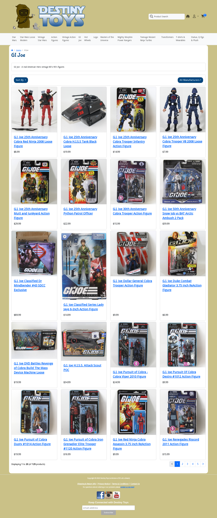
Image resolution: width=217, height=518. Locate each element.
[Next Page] (203, 464)
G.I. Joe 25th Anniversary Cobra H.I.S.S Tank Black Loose (80, 141)
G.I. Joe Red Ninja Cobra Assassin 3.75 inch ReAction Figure (132, 444)
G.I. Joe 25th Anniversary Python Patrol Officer (80, 211)
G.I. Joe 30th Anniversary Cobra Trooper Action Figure (132, 211)
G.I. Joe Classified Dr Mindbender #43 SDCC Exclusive (29, 285)
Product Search (159, 16)
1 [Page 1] (178, 463)
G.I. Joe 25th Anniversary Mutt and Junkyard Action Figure (32, 213)
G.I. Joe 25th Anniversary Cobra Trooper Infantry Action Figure (130, 141)
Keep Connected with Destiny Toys (108, 502)
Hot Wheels (87, 38)
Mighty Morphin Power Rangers (125, 38)
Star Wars (14, 38)
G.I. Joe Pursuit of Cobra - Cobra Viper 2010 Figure (130, 374)
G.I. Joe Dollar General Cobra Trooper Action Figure (132, 283)
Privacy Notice (104, 484)
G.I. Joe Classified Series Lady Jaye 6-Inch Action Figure (83, 307)
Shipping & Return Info (86, 484)
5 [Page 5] (197, 464)
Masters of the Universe (107, 38)
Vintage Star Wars (42, 38)
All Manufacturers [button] (189, 80)
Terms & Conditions (120, 484)
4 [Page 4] (192, 464)
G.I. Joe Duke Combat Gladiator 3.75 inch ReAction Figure (181, 285)
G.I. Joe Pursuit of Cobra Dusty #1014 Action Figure (32, 442)
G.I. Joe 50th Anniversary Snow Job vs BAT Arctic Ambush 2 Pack (179, 213)
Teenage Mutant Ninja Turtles (147, 38)
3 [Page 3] (187, 464)
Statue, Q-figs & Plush (197, 38)
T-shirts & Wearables (180, 38)
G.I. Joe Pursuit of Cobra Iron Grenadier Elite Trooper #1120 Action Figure (83, 444)
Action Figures (54, 38)
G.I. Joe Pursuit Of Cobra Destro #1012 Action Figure (181, 374)
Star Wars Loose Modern (27, 38)
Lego (95, 37)
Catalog (18, 50)
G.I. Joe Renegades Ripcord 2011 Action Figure (180, 442)
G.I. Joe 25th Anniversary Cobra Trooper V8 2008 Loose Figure (182, 141)
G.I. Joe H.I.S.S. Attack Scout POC (82, 368)
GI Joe (80, 38)
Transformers (167, 37)
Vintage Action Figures (69, 38)
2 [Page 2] (182, 464)
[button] (195, 16)
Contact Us (135, 484)
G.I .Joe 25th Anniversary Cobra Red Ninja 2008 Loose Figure (33, 141)
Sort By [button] (20, 80)
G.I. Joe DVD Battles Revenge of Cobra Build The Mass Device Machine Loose (33, 368)
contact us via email (127, 487)
